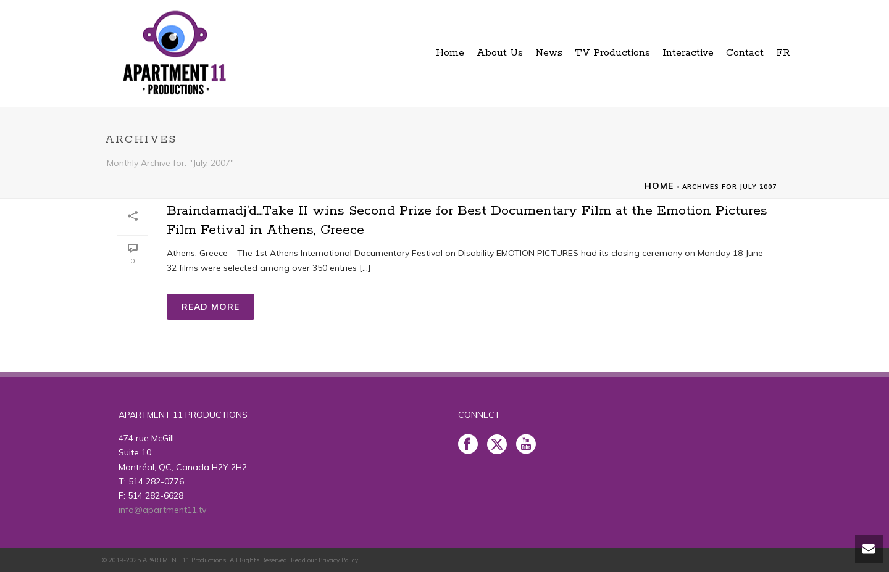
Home (450, 52)
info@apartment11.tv (162, 509)
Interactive (688, 52)
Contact (745, 52)
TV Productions (612, 52)
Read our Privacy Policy (324, 560)
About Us (500, 52)
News (548, 52)
